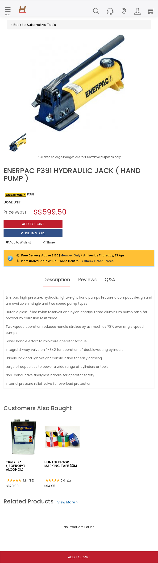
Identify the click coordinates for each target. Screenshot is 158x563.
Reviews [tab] (87, 279)
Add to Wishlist (18, 242)
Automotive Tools (41, 24)
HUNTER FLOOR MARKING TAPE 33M (60, 464)
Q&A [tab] (110, 279)
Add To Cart (79, 557)
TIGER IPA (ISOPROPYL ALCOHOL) (15, 466)
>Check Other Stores (97, 261)
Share (49, 242)
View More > (67, 502)
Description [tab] (56, 279)
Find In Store (33, 233)
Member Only (70, 255)
